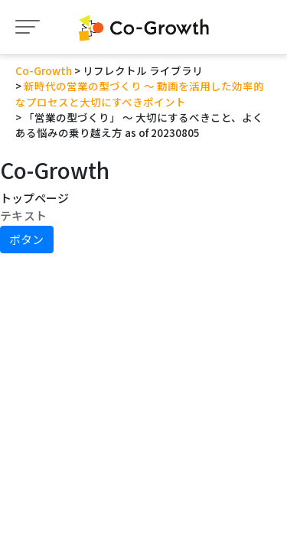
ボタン (26, 239)
